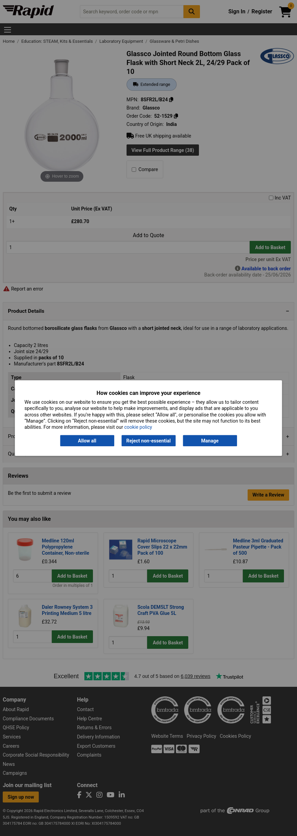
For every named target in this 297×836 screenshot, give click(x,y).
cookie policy (138, 427)
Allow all (87, 440)
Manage (210, 440)
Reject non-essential (148, 440)
